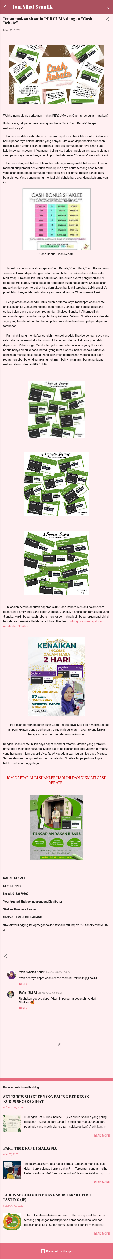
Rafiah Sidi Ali (28, 992)
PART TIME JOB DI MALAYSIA (30, 1148)
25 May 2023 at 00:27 (58, 972)
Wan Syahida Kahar (31, 972)
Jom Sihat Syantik (33, 7)
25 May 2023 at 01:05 (50, 992)
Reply (23, 984)
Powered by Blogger (57, 1251)
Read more (102, 1136)
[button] (107, 20)
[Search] (107, 8)
